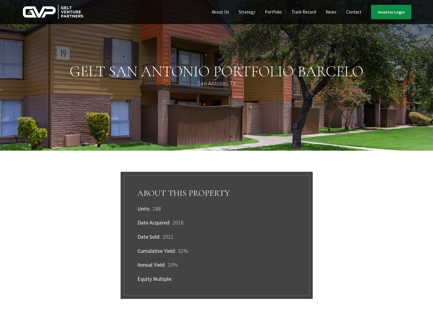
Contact (353, 12)
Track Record (303, 12)
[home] (53, 12)
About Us (220, 12)
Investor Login (391, 12)
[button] (220, 12)
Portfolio (273, 12)
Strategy (247, 12)
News (331, 12)
